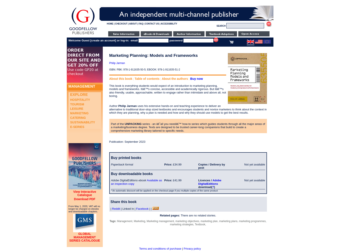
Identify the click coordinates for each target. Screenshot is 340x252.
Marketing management (160, 221)
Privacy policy (192, 248)
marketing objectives (187, 221)
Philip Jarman (117, 63)
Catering (78, 117)
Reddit (116, 208)
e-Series (77, 127)
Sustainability (82, 122)
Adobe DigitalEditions (209, 182)
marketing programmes (252, 221)
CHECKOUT (121, 24)
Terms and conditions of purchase (160, 248)
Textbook (200, 224)
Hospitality (80, 99)
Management (124, 221)
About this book (120, 78)
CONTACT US (152, 24)
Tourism (77, 104)
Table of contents (147, 78)
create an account (103, 40)
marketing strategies (181, 224)
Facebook (142, 208)
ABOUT (133, 24)
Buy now (196, 78)
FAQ (141, 24)
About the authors (175, 78)
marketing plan (209, 221)
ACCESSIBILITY (169, 24)
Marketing (79, 113)
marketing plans (228, 221)
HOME (110, 24)
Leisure (76, 108)
